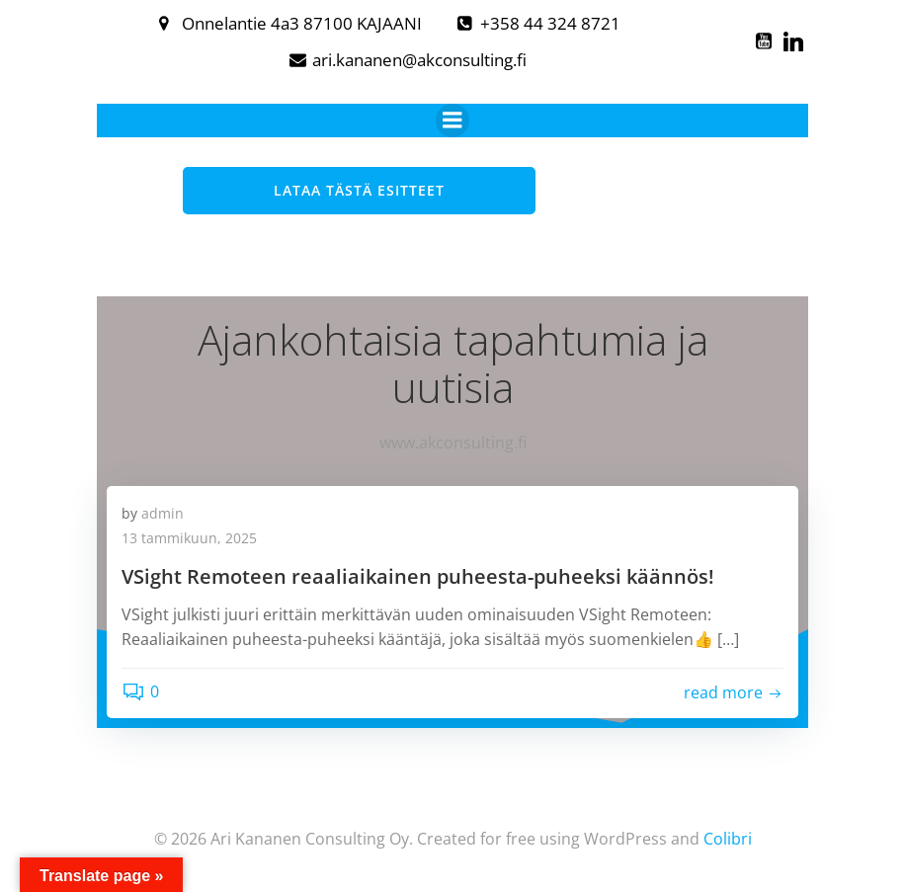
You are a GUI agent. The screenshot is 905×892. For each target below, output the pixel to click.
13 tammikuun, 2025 (189, 537)
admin (162, 513)
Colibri (727, 839)
